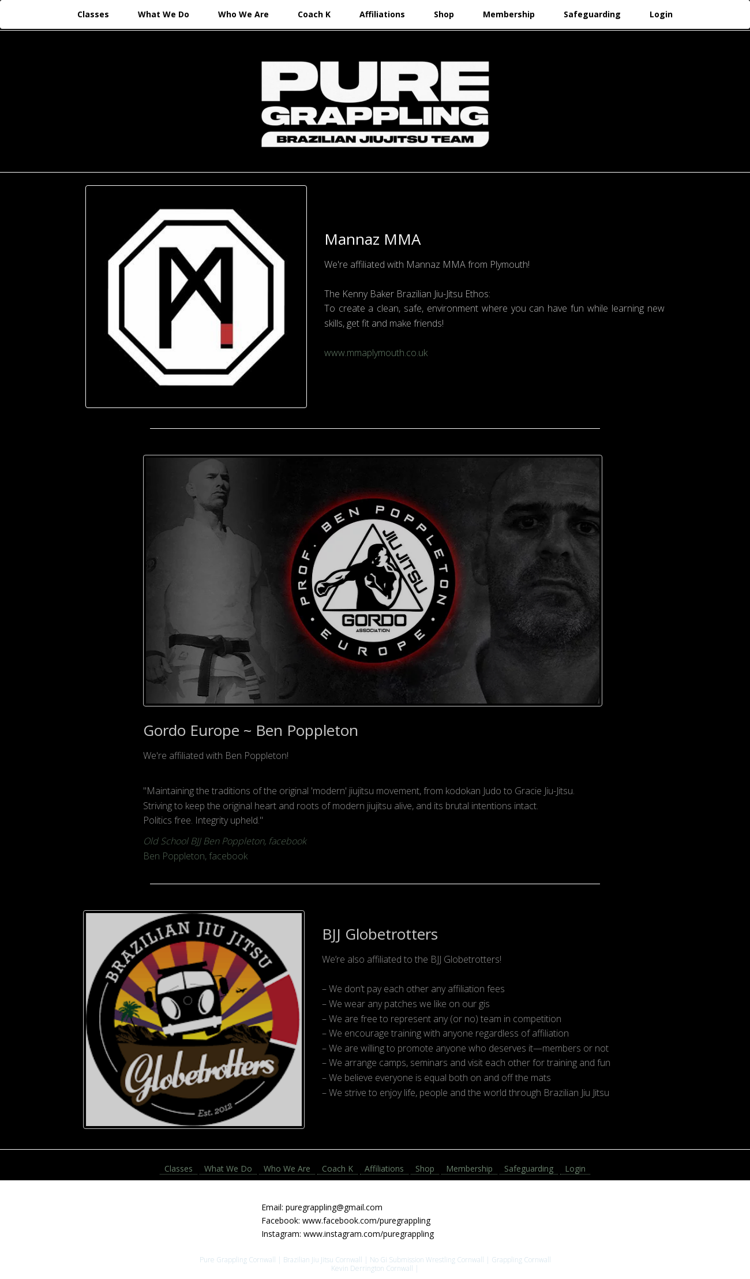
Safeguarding (592, 14)
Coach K (314, 14)
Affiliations (382, 14)
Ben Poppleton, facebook (192, 856)
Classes (93, 14)
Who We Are (243, 14)
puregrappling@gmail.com (334, 1207)
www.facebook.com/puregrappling (366, 1220)
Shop (444, 14)
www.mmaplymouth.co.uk (375, 352)
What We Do (163, 14)
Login (661, 14)
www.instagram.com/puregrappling (368, 1233)
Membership (508, 14)
